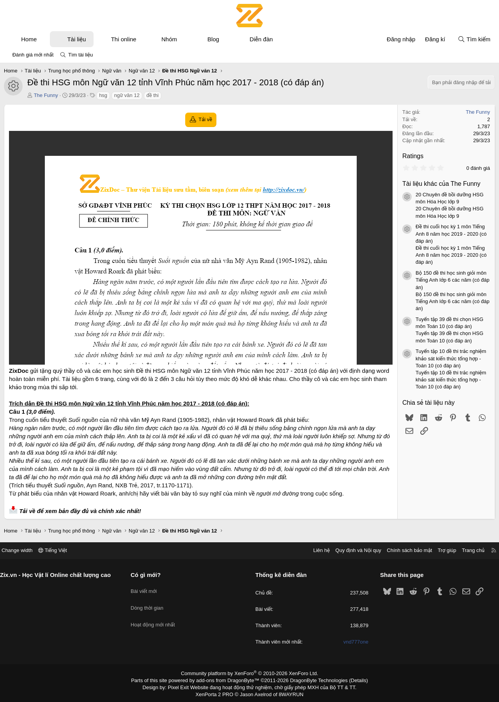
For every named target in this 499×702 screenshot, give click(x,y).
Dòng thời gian (150, 602)
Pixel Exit (183, 686)
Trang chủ (467, 550)
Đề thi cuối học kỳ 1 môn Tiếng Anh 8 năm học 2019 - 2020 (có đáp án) (451, 233)
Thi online (123, 39)
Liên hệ (315, 550)
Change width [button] (23, 550)
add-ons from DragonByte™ (229, 680)
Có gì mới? (149, 574)
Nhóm (169, 39)
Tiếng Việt (58, 550)
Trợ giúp (441, 550)
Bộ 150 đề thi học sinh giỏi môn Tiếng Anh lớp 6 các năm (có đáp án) (452, 280)
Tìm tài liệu (80, 55)
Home (29, 39)
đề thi (153, 95)
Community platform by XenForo (249, 673)
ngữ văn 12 (127, 95)
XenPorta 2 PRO (217, 692)
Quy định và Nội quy (352, 550)
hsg (103, 95)
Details (350, 680)
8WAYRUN (287, 692)
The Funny (46, 95)
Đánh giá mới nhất (33, 55)
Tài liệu (76, 39)
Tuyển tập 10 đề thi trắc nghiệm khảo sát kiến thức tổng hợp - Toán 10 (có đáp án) (451, 358)
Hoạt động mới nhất (156, 616)
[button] (44, 39)
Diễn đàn (261, 39)
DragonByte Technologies (313, 680)
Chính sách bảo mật (403, 550)
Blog (213, 39)
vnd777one (352, 642)
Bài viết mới (147, 588)
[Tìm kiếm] (474, 39)
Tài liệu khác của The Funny (441, 183)
